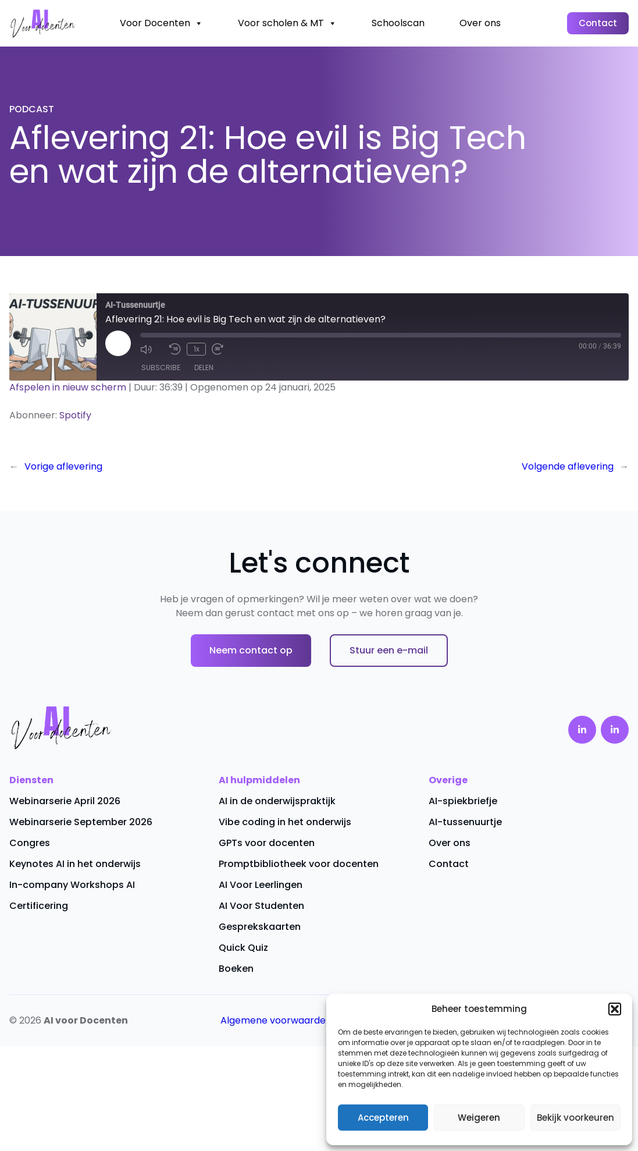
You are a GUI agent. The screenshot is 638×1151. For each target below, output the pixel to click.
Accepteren (383, 1117)
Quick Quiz (243, 947)
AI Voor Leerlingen (260, 884)
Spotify (75, 415)
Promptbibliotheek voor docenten (299, 864)
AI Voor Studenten (261, 905)
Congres (29, 843)
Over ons (480, 23)
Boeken (236, 968)
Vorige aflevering (63, 466)
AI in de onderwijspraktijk (277, 801)
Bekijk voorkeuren (575, 1117)
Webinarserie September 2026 (80, 822)
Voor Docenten (161, 23)
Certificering (38, 905)
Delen (203, 367)
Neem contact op (251, 650)
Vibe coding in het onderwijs (285, 822)
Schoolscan (398, 23)
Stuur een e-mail (389, 650)
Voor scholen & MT (287, 23)
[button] (615, 1009)
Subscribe (160, 367)
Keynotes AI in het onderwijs (75, 864)
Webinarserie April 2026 (64, 801)
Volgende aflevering (568, 466)
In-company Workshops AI (72, 884)
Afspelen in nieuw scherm (67, 387)
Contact (598, 23)
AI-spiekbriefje (463, 801)
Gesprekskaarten (260, 926)
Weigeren (479, 1117)
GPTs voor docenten (267, 843)
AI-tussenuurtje (465, 822)
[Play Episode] (118, 343)
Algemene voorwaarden (276, 1020)
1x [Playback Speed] (196, 349)
